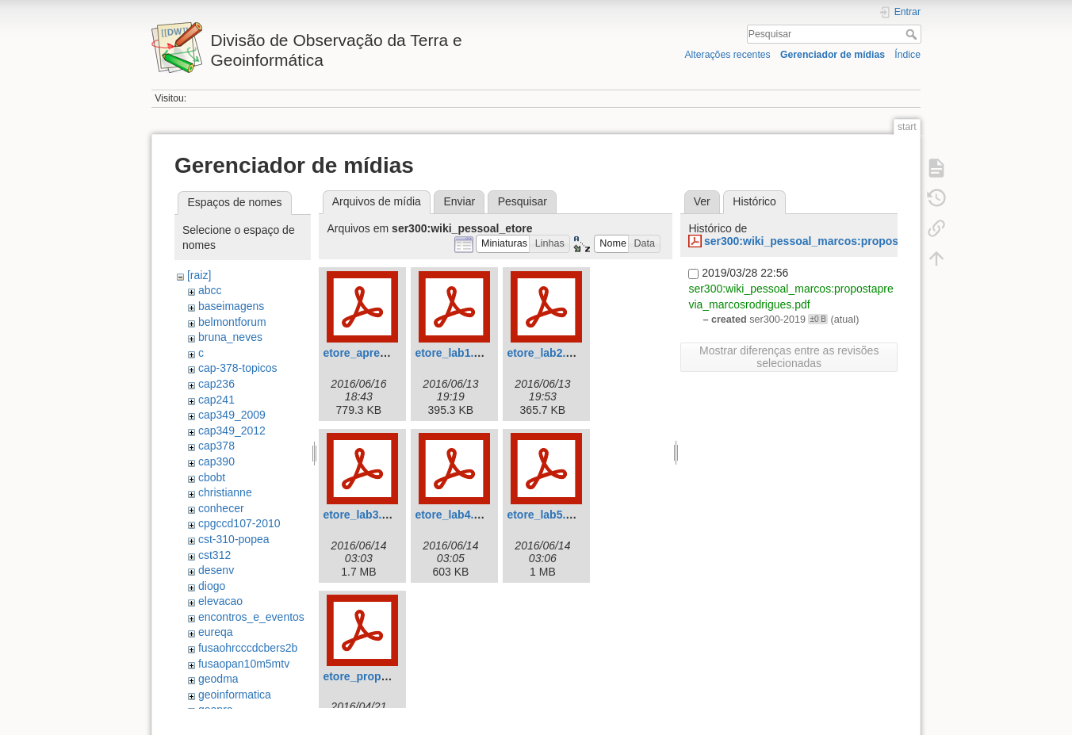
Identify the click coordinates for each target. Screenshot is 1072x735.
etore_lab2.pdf (545, 352)
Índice (907, 54)
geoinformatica (234, 694)
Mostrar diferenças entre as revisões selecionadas (789, 356)
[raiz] (199, 275)
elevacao (220, 601)
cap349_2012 (232, 430)
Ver (702, 201)
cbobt (211, 477)
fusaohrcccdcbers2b (247, 647)
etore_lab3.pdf (361, 514)
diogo (211, 586)
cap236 (216, 383)
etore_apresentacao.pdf (385, 352)
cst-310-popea (234, 539)
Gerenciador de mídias (832, 54)
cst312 (214, 555)
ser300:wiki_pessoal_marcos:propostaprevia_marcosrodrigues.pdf (881, 241)
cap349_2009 (232, 414)
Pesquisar (913, 34)
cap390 (216, 461)
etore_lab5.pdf (545, 514)
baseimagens (231, 306)
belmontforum (232, 322)
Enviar (459, 201)
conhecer (221, 508)
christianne (225, 492)
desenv (216, 570)
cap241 (216, 399)
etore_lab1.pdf (453, 352)
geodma (218, 678)
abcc (210, 290)
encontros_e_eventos (251, 617)
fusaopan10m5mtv (243, 663)
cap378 (216, 445)
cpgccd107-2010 (239, 523)
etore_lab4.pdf (453, 514)
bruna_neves (230, 337)
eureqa (215, 632)
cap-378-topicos (238, 368)
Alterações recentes (727, 54)
